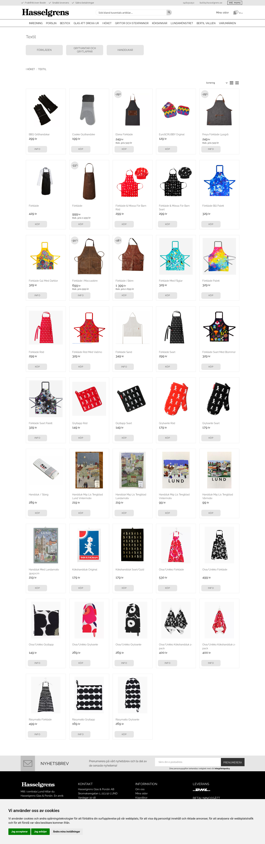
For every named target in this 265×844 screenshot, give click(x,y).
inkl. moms (234, 2)
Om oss (139, 789)
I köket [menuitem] (107, 23)
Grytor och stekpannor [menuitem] (132, 23)
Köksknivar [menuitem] (159, 23)
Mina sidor (141, 793)
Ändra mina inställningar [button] (66, 831)
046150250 (188, 3)
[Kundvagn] (237, 12)
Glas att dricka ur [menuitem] (86, 23)
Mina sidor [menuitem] (222, 12)
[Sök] (169, 12)
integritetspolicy (222, 768)
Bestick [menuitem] (65, 23)
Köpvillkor (141, 797)
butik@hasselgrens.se (210, 3)
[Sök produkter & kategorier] (131, 12)
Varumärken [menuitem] (227, 23)
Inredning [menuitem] (36, 23)
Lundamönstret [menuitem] (182, 23)
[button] (231, 83)
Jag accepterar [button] (19, 831)
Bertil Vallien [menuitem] (206, 23)
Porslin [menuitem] (51, 23)
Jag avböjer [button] (40, 831)
